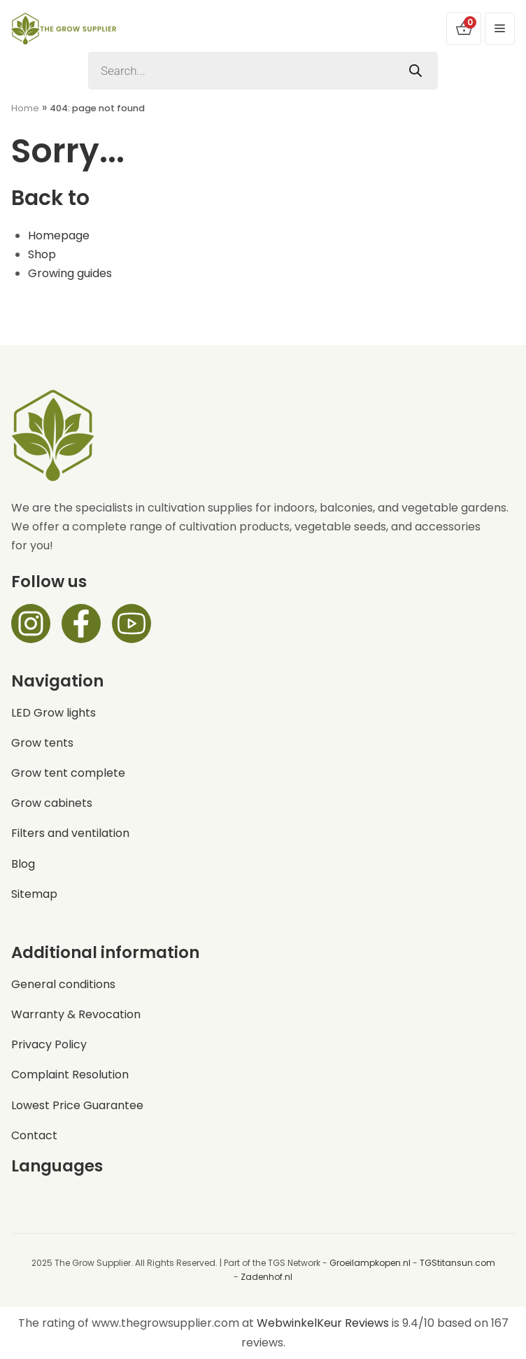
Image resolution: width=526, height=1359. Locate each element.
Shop (42, 254)
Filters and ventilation (70, 833)
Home (25, 108)
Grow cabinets (51, 803)
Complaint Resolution (70, 1074)
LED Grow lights (53, 713)
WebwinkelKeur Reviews (323, 1323)
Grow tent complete (68, 773)
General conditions (63, 984)
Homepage (59, 235)
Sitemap (34, 894)
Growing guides (70, 273)
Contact (34, 1135)
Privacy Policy (49, 1044)
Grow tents (42, 743)
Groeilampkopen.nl (370, 1263)
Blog (23, 864)
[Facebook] (81, 623)
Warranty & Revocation (76, 1014)
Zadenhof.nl (266, 1277)
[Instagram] (30, 623)
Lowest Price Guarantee (77, 1105)
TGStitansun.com (457, 1263)
